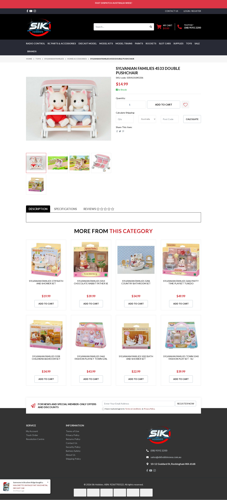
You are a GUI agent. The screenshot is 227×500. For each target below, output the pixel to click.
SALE (197, 43)
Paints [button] (139, 43)
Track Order (32, 435)
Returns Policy (73, 439)
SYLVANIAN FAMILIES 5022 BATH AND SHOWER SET (136, 357)
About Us (70, 454)
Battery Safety (73, 451)
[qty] (125, 119)
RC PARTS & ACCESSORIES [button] (62, 43)
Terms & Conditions (133, 409)
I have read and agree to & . (128, 409)
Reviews (99, 209)
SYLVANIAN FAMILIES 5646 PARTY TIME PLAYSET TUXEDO (181, 282)
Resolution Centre (35, 439)
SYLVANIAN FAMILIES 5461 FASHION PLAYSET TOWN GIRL (91, 357)
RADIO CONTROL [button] (35, 43)
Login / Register (192, 11)
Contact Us (71, 443)
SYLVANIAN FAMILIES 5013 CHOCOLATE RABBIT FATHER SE (91, 282)
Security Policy (73, 447)
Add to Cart (163, 104)
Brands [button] (31, 51)
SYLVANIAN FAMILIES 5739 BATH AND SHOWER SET (46, 282)
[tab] (38, 208)
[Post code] (170, 119)
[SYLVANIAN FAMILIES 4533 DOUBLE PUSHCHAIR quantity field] (131, 104)
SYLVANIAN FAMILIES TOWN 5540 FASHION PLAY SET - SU (181, 357)
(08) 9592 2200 (192, 27)
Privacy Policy (149, 409)
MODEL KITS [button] (106, 43)
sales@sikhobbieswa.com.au (166, 457)
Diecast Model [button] (88, 43)
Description (38, 209)
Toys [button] (189, 43)
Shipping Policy (73, 458)
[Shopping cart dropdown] (164, 27)
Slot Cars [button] (165, 43)
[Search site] (151, 26)
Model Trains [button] (124, 43)
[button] (185, 104)
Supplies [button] (178, 43)
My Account (32, 431)
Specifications (65, 209)
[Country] (147, 119)
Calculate (192, 119)
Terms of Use (72, 431)
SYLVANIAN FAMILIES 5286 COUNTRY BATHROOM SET (136, 282)
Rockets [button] (151, 43)
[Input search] (121, 26)
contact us (171, 11)
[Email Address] (138, 403)
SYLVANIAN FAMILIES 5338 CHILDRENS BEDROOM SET (46, 357)
